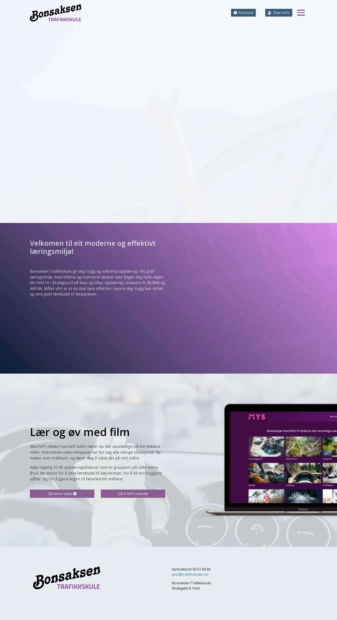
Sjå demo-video (62, 493)
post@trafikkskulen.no (190, 574)
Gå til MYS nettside (133, 493)
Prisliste (243, 12)
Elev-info (279, 12)
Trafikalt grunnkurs (58, 139)
